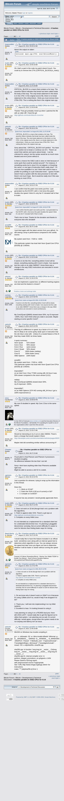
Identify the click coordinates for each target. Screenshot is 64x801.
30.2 (12, 19)
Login (26, 23)
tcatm (7, 63)
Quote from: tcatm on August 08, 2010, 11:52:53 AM (30, 300)
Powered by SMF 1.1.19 (23, 697)
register (30, 13)
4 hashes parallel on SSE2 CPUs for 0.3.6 (29, 680)
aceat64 (8, 225)
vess (7, 398)
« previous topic (44, 34)
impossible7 (10, 44)
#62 (58, 64)
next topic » (55, 34)
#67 (58, 203)
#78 (58, 534)
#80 (58, 628)
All (19, 36)
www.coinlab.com (35, 421)
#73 (58, 399)
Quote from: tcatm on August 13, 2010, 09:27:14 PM (30, 569)
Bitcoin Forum (9, 28)
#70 (58, 277)
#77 (58, 504)
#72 (58, 325)
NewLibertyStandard (13, 533)
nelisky (8, 295)
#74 (58, 429)
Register (33, 23)
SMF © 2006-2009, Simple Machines (43, 697)
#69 (58, 256)
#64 (58, 106)
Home (9, 23)
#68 (58, 226)
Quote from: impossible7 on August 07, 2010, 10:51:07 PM (32, 207)
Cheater (8, 450)
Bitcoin (18, 28)
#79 (58, 565)
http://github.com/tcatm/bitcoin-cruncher (29, 115)
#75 (58, 451)
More (39, 23)
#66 (58, 184)
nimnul (7, 276)
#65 (58, 127)
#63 (58, 85)
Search (21, 23)
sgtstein (8, 475)
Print (56, 36)
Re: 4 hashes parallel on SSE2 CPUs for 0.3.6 (36, 44)
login (24, 13)
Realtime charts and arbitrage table (25, 291)
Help (15, 23)
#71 (58, 296)
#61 (58, 45)
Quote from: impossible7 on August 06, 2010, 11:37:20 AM (32, 131)
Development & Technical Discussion (36, 28)
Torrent (8, 21)
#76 (58, 476)
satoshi (8, 126)
